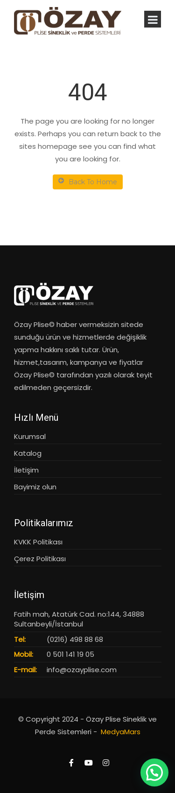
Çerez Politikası (40, 558)
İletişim (26, 470)
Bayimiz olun (35, 487)
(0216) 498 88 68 (75, 639)
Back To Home (87, 181)
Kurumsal (30, 436)
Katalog (28, 453)
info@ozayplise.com (82, 670)
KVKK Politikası (38, 542)
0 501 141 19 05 (70, 654)
